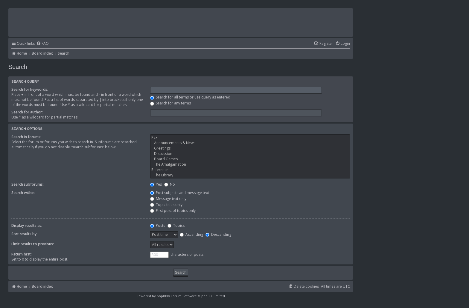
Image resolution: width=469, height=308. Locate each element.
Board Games (250, 159)
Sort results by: (24, 233)
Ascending (191, 234)
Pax (250, 137)
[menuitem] (42, 44)
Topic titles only (166, 204)
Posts (157, 225)
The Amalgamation (250, 164)
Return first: (21, 254)
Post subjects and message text (179, 192)
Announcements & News (250, 143)
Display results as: (26, 225)
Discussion (250, 153)
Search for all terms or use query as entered (190, 97)
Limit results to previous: (32, 244)
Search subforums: (27, 184)
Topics (176, 225)
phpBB (162, 296)
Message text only (168, 198)
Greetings (250, 148)
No (169, 184)
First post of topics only (173, 210)
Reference (250, 170)
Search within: (23, 192)
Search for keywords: (29, 89)
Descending (218, 234)
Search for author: (27, 112)
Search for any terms (170, 103)
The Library (250, 175)
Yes (156, 184)
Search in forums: (26, 136)
